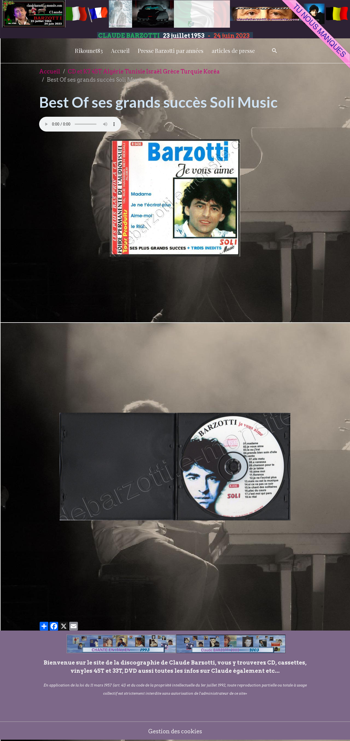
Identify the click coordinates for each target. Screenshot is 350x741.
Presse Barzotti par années (170, 50)
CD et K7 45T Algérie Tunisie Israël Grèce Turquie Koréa (144, 71)
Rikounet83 (89, 50)
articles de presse (233, 50)
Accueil (120, 50)
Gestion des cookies (175, 731)
